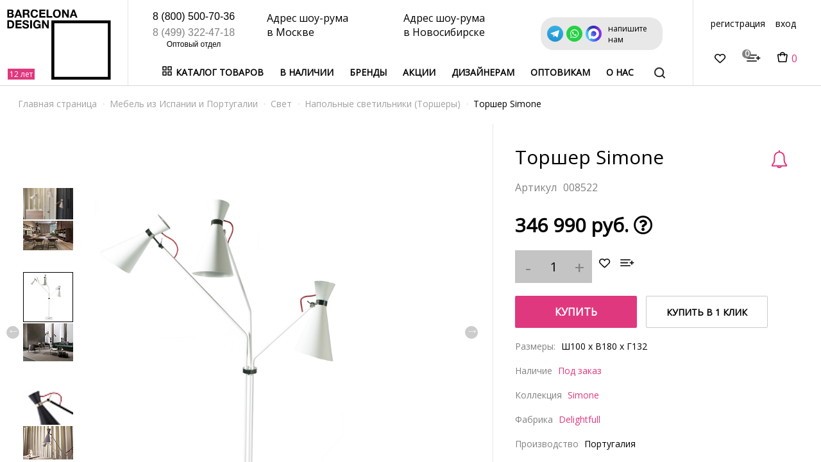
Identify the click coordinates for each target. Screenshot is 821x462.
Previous (12, 332)
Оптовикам (560, 72)
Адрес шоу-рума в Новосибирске (444, 25)
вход (785, 23)
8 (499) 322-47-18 (194, 32)
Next (471, 332)
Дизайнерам (483, 72)
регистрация (738, 23)
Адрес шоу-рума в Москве (307, 25)
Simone (583, 395)
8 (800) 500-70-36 (194, 16)
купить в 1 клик (706, 312)
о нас (620, 72)
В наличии (307, 72)
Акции (419, 72)
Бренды (368, 72)
